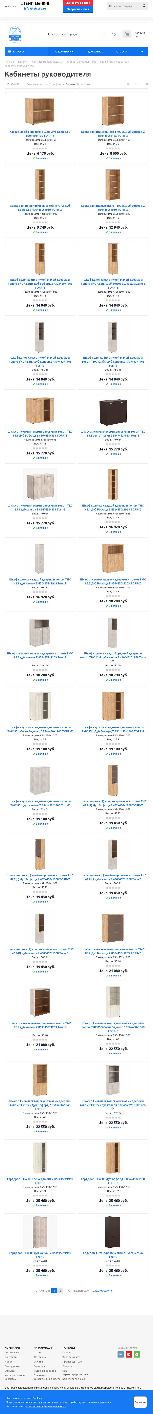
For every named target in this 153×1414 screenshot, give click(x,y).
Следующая (101, 1290)
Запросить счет (78, 9)
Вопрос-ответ (71, 1357)
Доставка (94, 51)
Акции (37, 1352)
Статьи (66, 1352)
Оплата (121, 51)
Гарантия (39, 1366)
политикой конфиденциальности (46, 1406)
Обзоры (67, 1366)
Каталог (19, 51)
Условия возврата (45, 1370)
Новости (10, 1361)
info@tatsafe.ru (35, 8)
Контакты (11, 1357)
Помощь (69, 1347)
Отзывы (10, 1370)
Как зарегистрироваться (75, 1372)
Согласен (140, 1402)
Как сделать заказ (73, 1378)
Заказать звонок (78, 2)
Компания (12, 1347)
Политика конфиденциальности (47, 1377)
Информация (44, 1347)
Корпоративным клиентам (15, 1377)
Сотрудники (12, 1366)
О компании (64, 51)
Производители (72, 1361)
